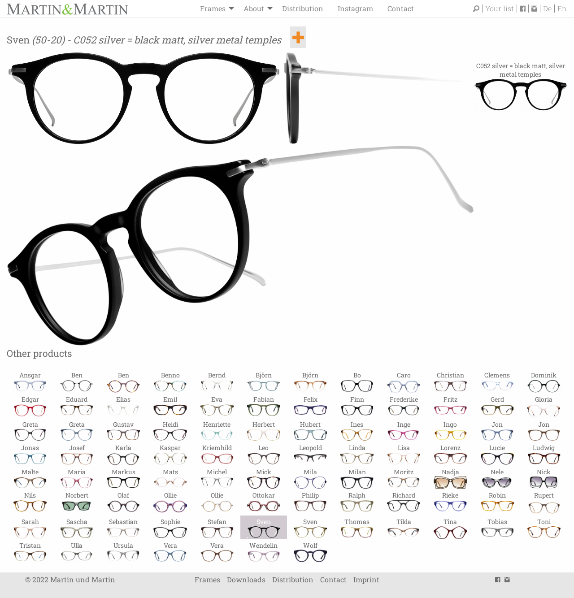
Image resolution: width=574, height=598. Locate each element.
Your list (499, 8)
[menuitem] (214, 8)
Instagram (355, 8)
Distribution (302, 8)
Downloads (246, 579)
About (254, 8)
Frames (213, 8)
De (547, 8)
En (561, 8)
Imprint (366, 579)
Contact (400, 8)
